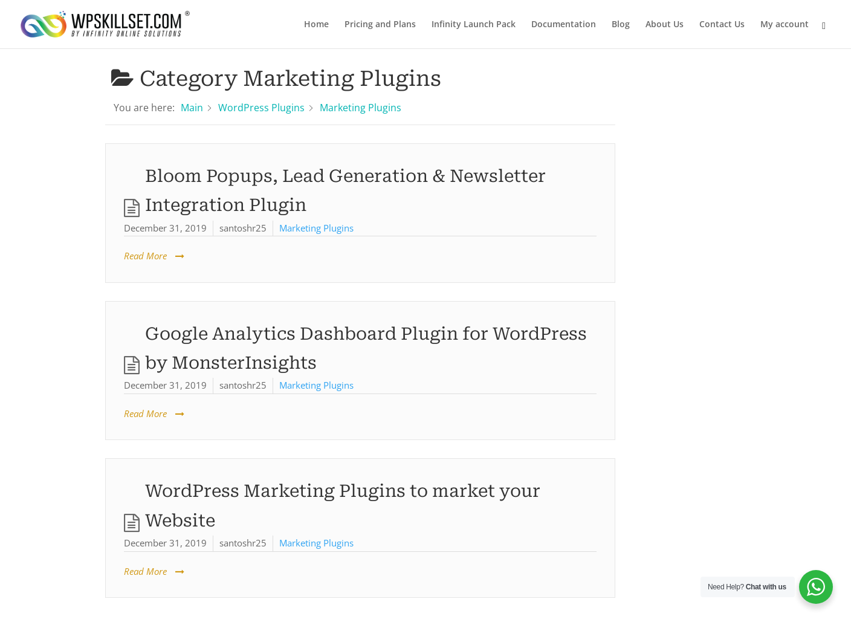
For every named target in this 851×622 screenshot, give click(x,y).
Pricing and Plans (380, 25)
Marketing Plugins (316, 228)
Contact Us (722, 25)
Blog (621, 25)
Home (316, 25)
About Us (665, 25)
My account (784, 25)
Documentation (563, 25)
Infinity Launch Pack (474, 25)
